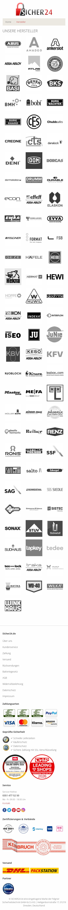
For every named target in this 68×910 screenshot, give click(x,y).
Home (8, 21)
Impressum (8, 696)
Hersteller (21, 21)
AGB (4, 677)
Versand (6, 659)
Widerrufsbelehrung (12, 684)
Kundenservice (10, 647)
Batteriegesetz (10, 671)
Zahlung (6, 653)
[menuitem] (10, 22)
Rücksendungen (10, 665)
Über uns (7, 640)
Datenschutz (9, 690)
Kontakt (6, 803)
